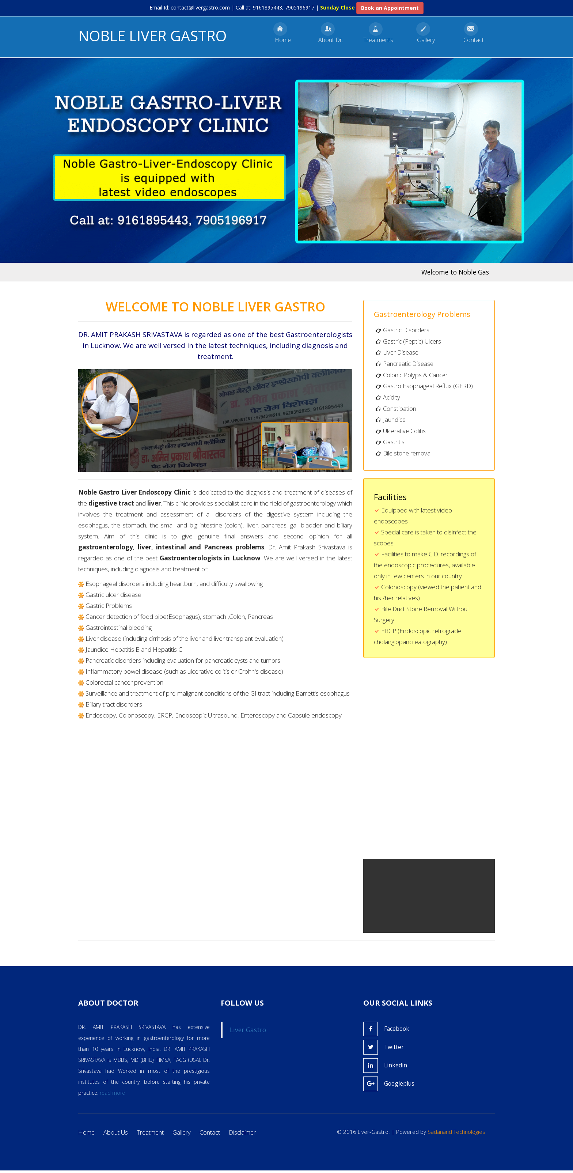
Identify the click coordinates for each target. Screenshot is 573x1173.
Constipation (396, 410)
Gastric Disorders (403, 330)
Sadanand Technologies (456, 1134)
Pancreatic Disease (405, 364)
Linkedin (385, 1068)
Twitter (383, 1050)
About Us (117, 1135)
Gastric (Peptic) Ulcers (409, 341)
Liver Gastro (248, 1032)
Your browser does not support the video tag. (440, 919)
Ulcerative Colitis (401, 433)
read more (112, 1095)
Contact (213, 1135)
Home (87, 1135)
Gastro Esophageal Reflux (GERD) (425, 387)
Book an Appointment (390, 7)
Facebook (386, 1032)
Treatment (152, 1135)
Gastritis (390, 444)
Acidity (388, 398)
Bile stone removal (404, 455)
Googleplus (389, 1086)
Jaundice (391, 421)
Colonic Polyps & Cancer (412, 375)
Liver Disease (398, 353)
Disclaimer (246, 1135)
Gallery (184, 1135)
